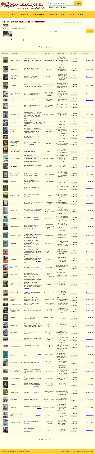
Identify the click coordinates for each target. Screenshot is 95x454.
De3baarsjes (89, 62)
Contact (91, 451)
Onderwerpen (52, 14)
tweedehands (55, 7)
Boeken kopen (24, 14)
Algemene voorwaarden (72, 451)
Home (14, 14)
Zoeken (78, 3)
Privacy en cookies (83, 451)
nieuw (64, 7)
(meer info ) (34, 79)
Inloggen (80, 14)
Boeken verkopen (38, 14)
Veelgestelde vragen (67, 14)
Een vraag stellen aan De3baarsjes (71, 23)
